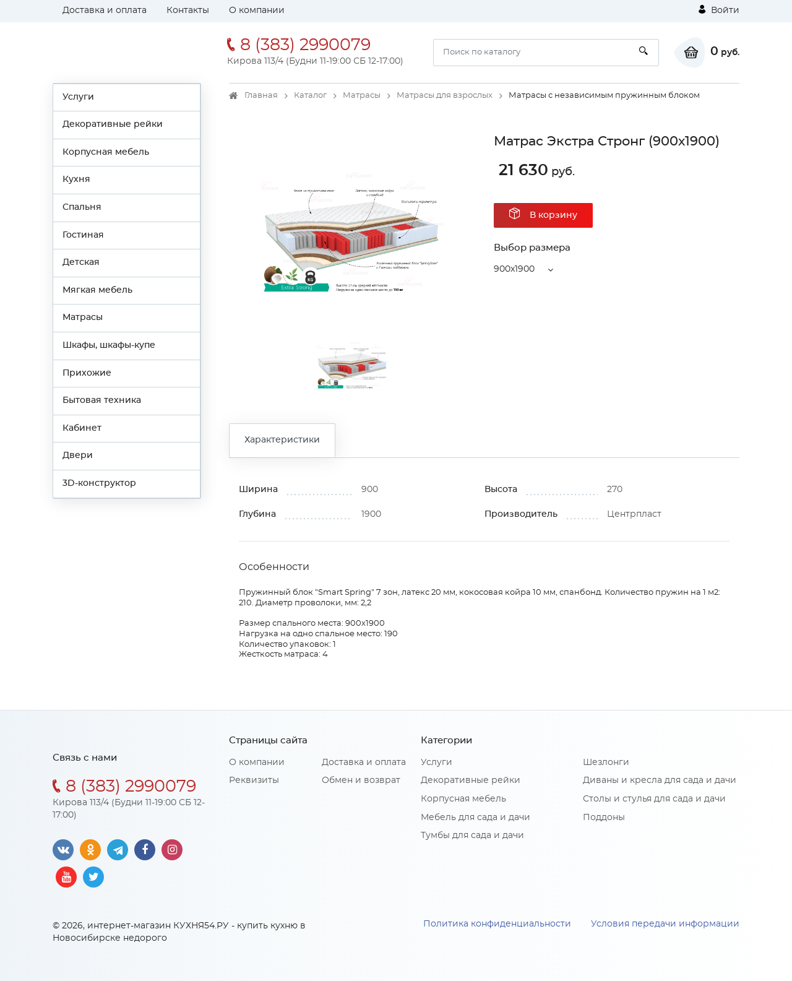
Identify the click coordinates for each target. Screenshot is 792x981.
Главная (261, 96)
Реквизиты (254, 780)
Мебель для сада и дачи (475, 817)
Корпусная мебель (105, 152)
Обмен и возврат (361, 780)
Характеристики (282, 440)
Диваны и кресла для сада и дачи (659, 780)
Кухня (76, 179)
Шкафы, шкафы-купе (108, 345)
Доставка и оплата (104, 10)
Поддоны (604, 817)
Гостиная (83, 235)
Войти (719, 10)
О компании (257, 10)
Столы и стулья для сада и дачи (654, 799)
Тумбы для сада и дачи (472, 835)
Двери (77, 455)
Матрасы (82, 317)
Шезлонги (606, 762)
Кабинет (81, 428)
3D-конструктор (99, 483)
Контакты (187, 10)
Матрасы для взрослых (445, 96)
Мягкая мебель (97, 290)
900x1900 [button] (514, 269)
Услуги (78, 97)
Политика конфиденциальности (497, 924)
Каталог (310, 96)
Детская (81, 262)
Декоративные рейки (112, 124)
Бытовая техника (101, 400)
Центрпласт (634, 514)
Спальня (81, 207)
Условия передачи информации (665, 924)
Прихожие (86, 373)
